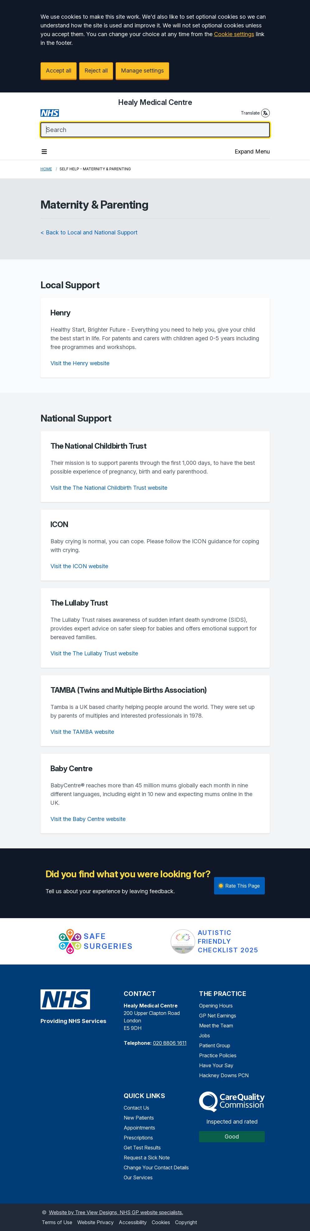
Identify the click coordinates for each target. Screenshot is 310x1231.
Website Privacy (95, 1222)
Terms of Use (57, 1222)
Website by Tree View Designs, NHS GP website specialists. (116, 1212)
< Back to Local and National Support (89, 232)
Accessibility (133, 1222)
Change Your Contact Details (156, 1167)
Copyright (186, 1222)
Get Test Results (142, 1147)
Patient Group (214, 1045)
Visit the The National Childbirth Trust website (108, 487)
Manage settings (142, 70)
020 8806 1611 (170, 1043)
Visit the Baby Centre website (88, 819)
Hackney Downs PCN (224, 1075)
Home (46, 169)
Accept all (58, 70)
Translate (255, 113)
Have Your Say (216, 1065)
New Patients (139, 1118)
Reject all (96, 70)
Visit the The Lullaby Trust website (94, 653)
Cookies (161, 1222)
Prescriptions (138, 1137)
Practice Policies (217, 1055)
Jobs (204, 1035)
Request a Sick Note (147, 1157)
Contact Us (136, 1108)
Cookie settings (234, 34)
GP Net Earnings (217, 1015)
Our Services (138, 1177)
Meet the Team (216, 1025)
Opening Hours (216, 1005)
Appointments (139, 1128)
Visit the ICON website (79, 566)
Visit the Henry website (79, 363)
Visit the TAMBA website (82, 732)
